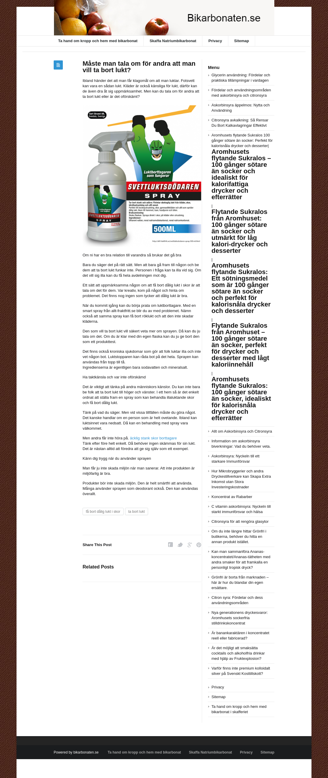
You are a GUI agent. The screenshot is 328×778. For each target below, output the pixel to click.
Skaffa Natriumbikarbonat (173, 41)
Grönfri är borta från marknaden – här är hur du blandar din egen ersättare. (240, 582)
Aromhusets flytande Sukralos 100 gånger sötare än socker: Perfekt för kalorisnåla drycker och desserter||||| (242, 254)
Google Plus (190, 544)
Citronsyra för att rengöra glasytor (240, 521)
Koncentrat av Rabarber (231, 497)
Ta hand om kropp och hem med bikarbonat (97, 41)
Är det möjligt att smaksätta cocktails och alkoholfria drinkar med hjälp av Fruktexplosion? (238, 653)
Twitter (180, 544)
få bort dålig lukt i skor (103, 512)
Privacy (215, 41)
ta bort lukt (136, 512)
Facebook (170, 544)
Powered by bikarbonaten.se (76, 752)
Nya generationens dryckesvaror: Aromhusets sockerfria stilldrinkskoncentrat (239, 617)
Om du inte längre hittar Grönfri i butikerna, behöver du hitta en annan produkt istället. (238, 536)
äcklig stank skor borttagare (153, 438)
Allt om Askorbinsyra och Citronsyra (241, 431)
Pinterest (198, 544)
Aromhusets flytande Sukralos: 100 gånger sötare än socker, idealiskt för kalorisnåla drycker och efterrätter (241, 398)
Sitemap (241, 41)
